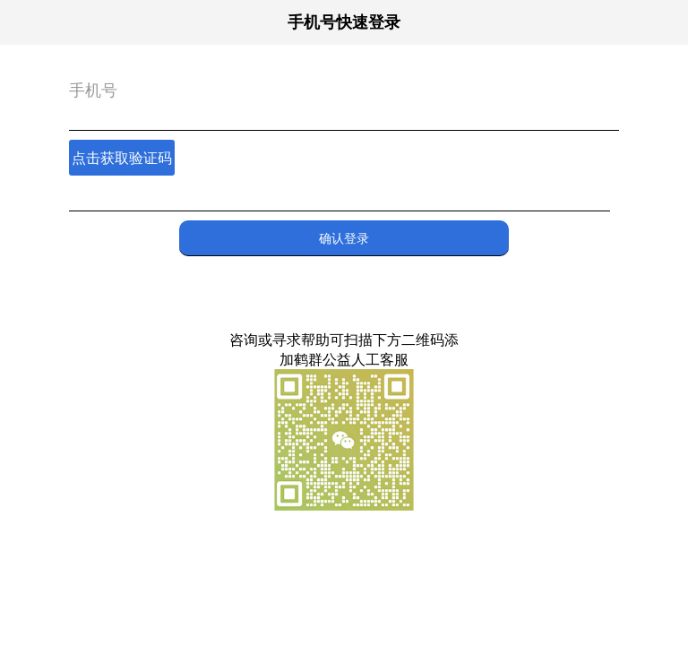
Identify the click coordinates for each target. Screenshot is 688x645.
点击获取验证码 (122, 157)
